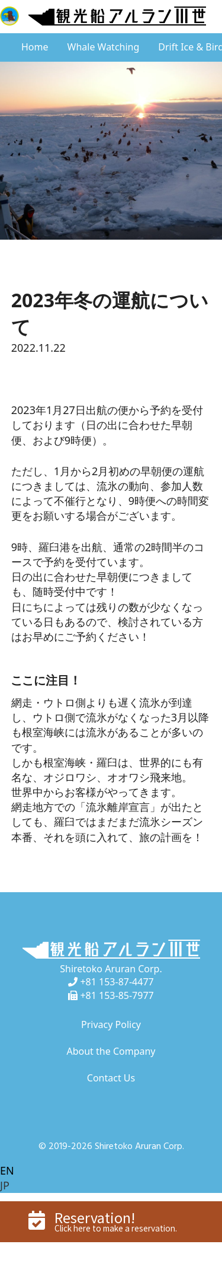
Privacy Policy (111, 1024)
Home (35, 46)
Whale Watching (103, 46)
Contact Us (111, 1077)
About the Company (110, 1051)
